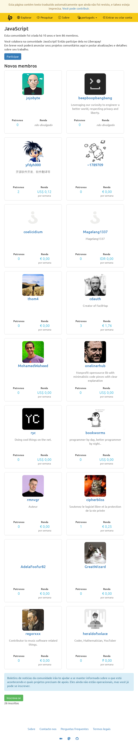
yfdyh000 (33, 165)
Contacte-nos (48, 729)
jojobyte (33, 98)
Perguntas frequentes (75, 729)
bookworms (95, 433)
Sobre (31, 729)
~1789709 (95, 165)
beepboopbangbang (95, 98)
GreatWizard (95, 567)
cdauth (95, 299)
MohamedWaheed (33, 366)
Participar (13, 56)
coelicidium (33, 232)
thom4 (33, 299)
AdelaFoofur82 (33, 567)
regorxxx (33, 634)
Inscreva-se (14, 698)
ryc (33, 433)
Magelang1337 (95, 232)
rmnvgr (33, 500)
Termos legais (102, 729)
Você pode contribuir (75, 8)
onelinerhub (95, 366)
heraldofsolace (95, 634)
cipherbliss (95, 500)
